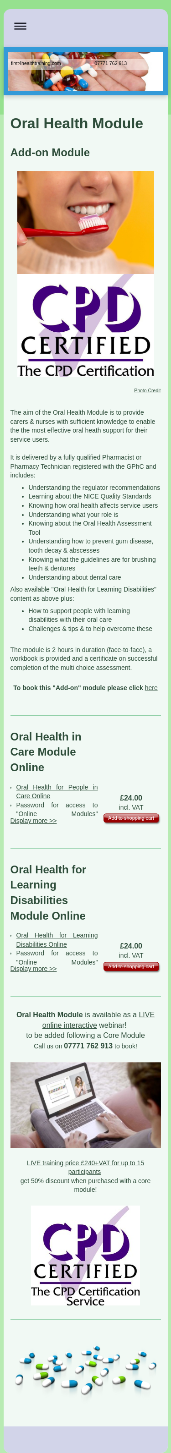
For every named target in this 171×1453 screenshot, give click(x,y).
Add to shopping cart (131, 818)
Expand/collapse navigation (85, 26)
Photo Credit (147, 390)
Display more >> (33, 820)
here (151, 687)
